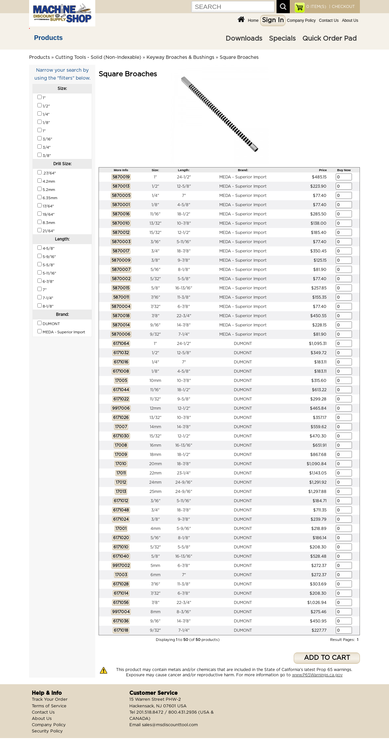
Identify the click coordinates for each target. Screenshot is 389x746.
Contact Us (328, 20)
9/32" (155, 334)
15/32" (155, 233)
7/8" (155, 316)
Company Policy (301, 20)
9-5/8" (183, 399)
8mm (155, 612)
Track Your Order (49, 699)
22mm (155, 473)
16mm (155, 445)
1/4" (155, 196)
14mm (155, 427)
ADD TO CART (327, 658)
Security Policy (47, 731)
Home (253, 20)
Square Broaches (239, 57)
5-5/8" (184, 279)
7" (184, 196)
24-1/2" (184, 177)
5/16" (155, 270)
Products (48, 37)
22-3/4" (184, 316)
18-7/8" (184, 251)
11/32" (155, 399)
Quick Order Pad (329, 38)
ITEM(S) (316, 7)
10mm (155, 381)
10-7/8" (184, 223)
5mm (155, 566)
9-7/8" (184, 260)
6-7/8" (184, 307)
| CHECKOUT (341, 7)
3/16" (155, 242)
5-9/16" (184, 529)
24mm (155, 482)
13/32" (155, 223)
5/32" (155, 279)
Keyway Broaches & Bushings (180, 57)
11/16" (155, 214)
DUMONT (243, 344)
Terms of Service (49, 706)
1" (155, 177)
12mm (155, 408)
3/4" (155, 251)
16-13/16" (183, 288)
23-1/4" (184, 473)
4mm (155, 529)
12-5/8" (184, 186)
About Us (350, 20)
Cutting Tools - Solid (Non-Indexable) (98, 57)
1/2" (155, 186)
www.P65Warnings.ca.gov (317, 675)
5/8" (155, 288)
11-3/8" (183, 297)
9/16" (155, 325)
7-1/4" (184, 334)
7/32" (155, 307)
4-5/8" (183, 205)
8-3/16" (184, 612)
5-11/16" (184, 242)
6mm (155, 575)
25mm (155, 492)
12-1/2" (184, 233)
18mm (155, 455)
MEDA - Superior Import (243, 177)
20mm (155, 464)
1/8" (155, 205)
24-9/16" (183, 482)
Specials (282, 38)
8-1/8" (184, 270)
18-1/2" (183, 214)
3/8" (155, 260)
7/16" (155, 297)
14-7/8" (184, 325)
